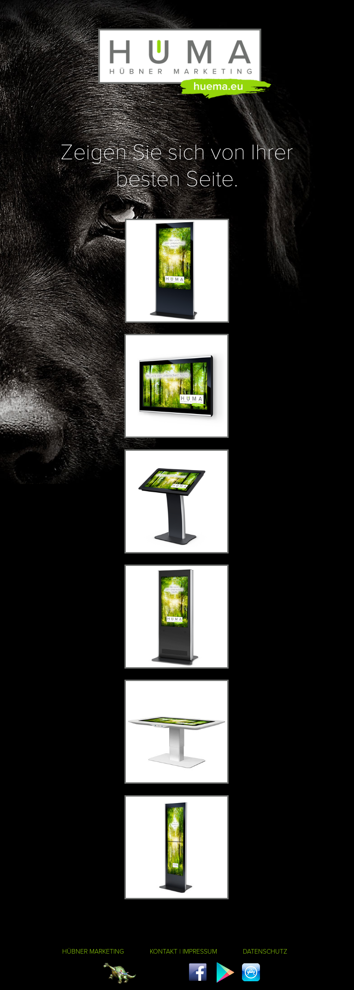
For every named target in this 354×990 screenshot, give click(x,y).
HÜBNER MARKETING (93, 951)
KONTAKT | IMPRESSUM (183, 951)
